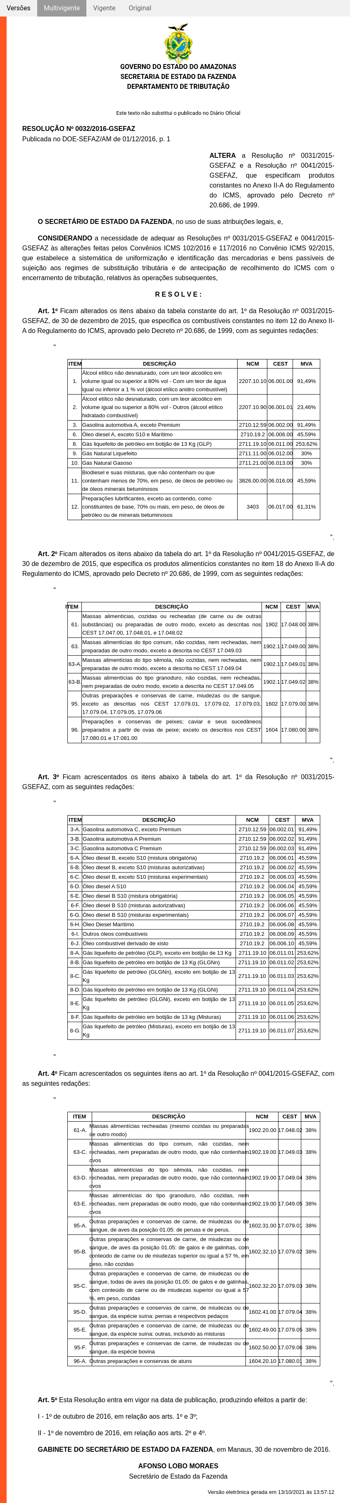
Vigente (104, 8)
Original (140, 8)
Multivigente (62, 8)
